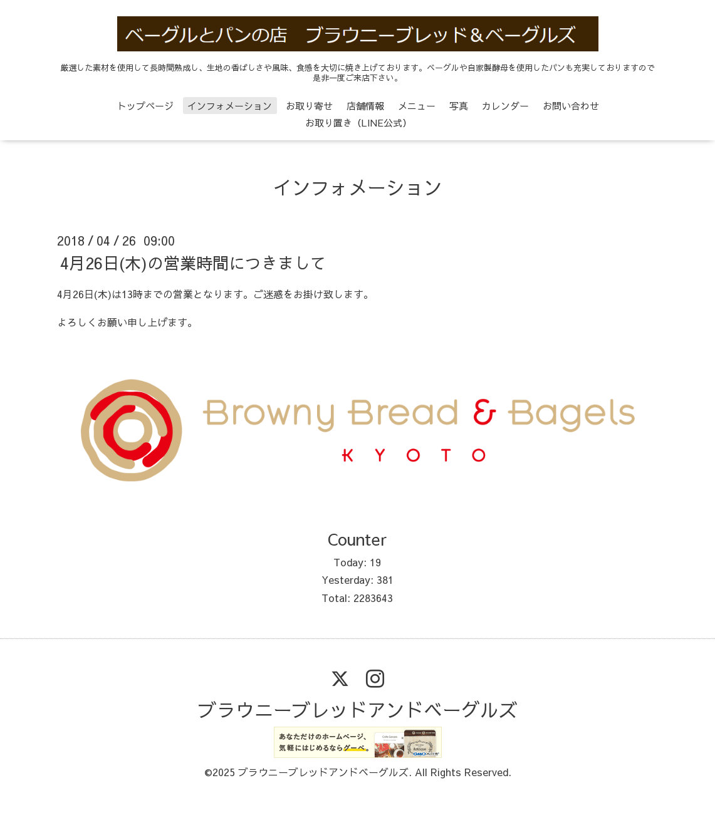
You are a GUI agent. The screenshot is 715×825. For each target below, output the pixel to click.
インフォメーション (229, 105)
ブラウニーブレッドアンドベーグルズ (358, 709)
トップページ (145, 105)
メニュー (417, 105)
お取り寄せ (309, 105)
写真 (458, 105)
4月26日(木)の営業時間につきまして (193, 262)
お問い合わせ (571, 105)
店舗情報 (365, 105)
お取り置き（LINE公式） (358, 122)
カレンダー (505, 105)
